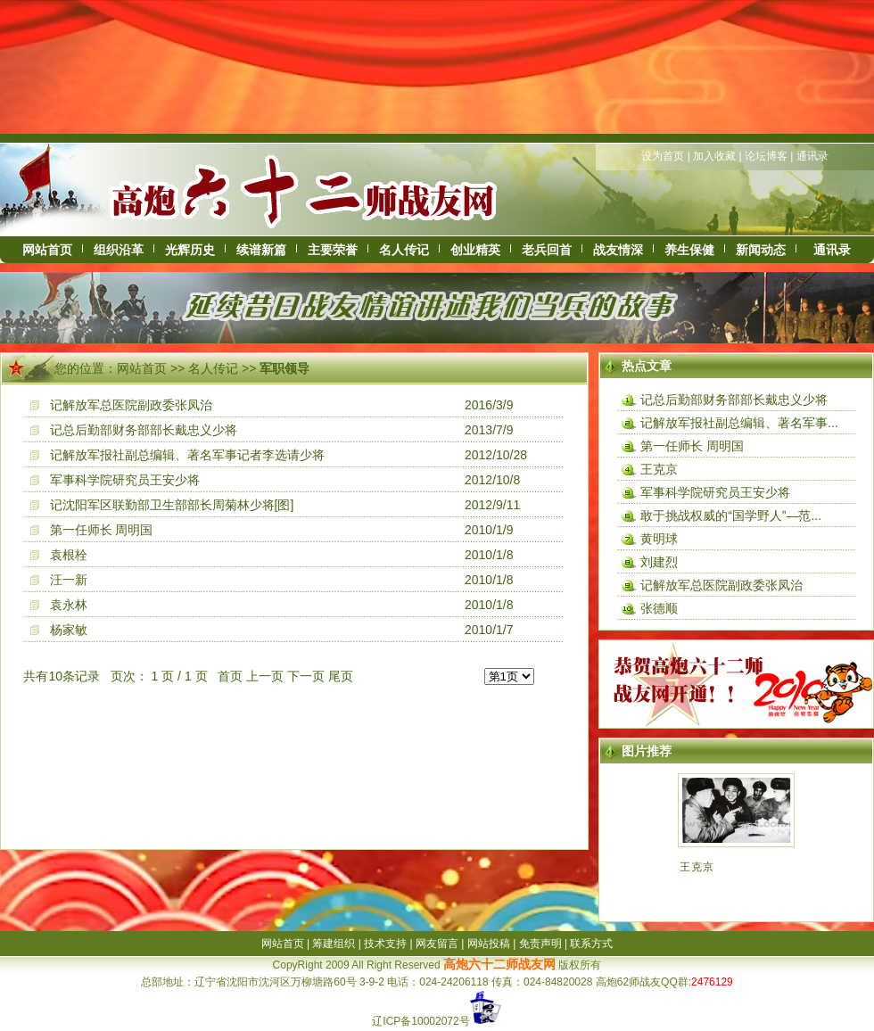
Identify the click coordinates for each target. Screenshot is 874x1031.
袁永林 (68, 605)
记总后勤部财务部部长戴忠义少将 (143, 430)
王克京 (659, 469)
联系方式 (591, 943)
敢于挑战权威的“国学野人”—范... (730, 515)
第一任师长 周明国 (101, 530)
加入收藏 (714, 156)
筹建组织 (333, 943)
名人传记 (404, 250)
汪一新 (68, 580)
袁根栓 (68, 555)
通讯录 (812, 156)
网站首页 (47, 250)
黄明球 (659, 539)
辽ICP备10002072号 (420, 1021)
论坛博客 (766, 156)
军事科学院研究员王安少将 (125, 480)
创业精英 (475, 250)
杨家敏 (68, 630)
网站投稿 (488, 943)
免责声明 (540, 943)
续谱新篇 (261, 250)
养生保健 (689, 250)
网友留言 (437, 943)
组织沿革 (119, 250)
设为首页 (662, 156)
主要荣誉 (333, 250)
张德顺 (659, 608)
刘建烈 (659, 562)
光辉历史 (190, 250)
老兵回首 (547, 250)
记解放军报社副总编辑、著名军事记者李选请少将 (187, 455)
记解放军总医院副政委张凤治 (131, 405)
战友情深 (618, 250)
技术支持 (385, 943)
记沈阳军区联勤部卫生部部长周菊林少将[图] (172, 505)
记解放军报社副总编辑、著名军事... (739, 423)
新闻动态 (761, 250)
